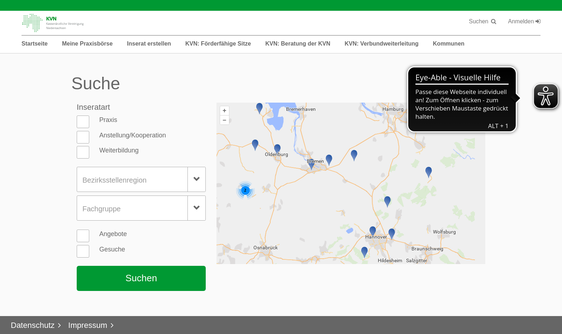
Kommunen (449, 44)
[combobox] (141, 179)
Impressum (87, 325)
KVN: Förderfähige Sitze (218, 44)
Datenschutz (32, 325)
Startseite (35, 44)
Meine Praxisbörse (87, 44)
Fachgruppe (101, 209)
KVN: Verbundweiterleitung (382, 44)
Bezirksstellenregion (114, 180)
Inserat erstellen (149, 44)
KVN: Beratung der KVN (297, 44)
